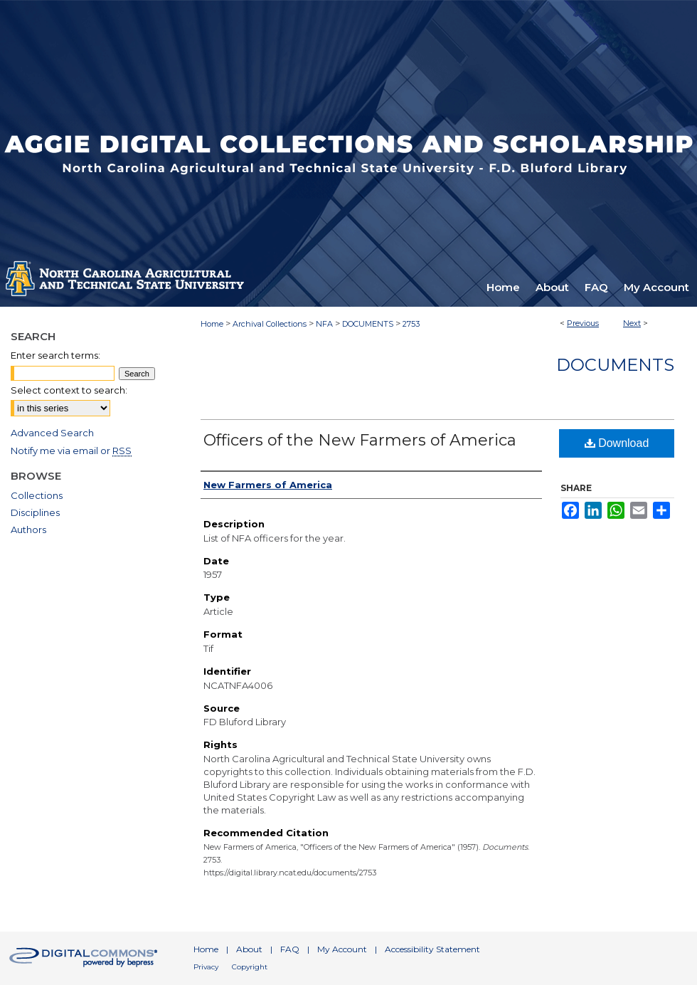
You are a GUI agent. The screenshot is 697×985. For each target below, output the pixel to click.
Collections (37, 495)
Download (617, 443)
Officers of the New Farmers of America (359, 440)
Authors (28, 529)
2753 (411, 324)
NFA (324, 324)
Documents (615, 364)
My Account (342, 949)
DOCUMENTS (367, 324)
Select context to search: (69, 390)
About (249, 949)
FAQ (289, 949)
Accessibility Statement (432, 949)
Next (632, 323)
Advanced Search (52, 432)
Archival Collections (270, 324)
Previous (583, 323)
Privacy (205, 966)
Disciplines (35, 512)
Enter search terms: (55, 355)
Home (212, 324)
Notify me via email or (71, 450)
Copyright (249, 966)
